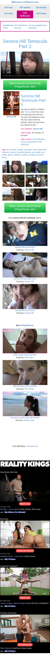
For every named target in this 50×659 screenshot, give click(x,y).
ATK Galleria (25, 7)
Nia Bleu (3, 509)
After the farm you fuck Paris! (25, 386)
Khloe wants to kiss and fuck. (25, 355)
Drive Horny (4, 519)
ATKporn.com (32, 446)
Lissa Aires (18, 556)
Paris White (29, 389)
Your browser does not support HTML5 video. (25, 65)
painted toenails (24, 152)
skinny (10, 155)
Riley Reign (5, 648)
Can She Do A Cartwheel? (9, 566)
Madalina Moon (6, 556)
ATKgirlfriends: (27, 325)
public (4, 155)
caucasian (28, 150)
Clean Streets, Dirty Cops (8, 472)
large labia (42, 150)
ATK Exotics (41, 7)
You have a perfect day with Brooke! (25, 418)
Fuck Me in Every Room (8, 613)
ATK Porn (8, 7)
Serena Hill (29, 250)
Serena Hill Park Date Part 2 (25, 279)
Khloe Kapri (29, 357)
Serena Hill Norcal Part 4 (25, 247)
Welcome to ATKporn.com (25, 2)
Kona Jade (13, 509)
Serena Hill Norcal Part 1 (25, 310)
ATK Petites (41, 13)
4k (8, 150)
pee (33, 152)
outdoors (13, 152)
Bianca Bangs (19, 603)
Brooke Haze (29, 420)
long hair (5, 152)
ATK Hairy (8, 13)
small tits (24, 155)
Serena (28, 112)
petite (38, 152)
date (35, 150)
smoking (32, 155)
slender (17, 155)
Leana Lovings (6, 603)
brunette (13, 150)
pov (42, 152)
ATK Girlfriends (25, 14)
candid (20, 150)
